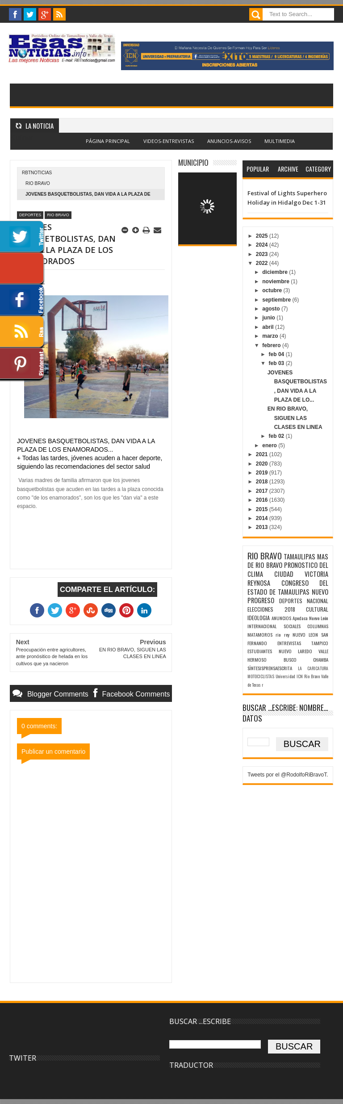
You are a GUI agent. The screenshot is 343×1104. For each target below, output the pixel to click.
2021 (262, 454)
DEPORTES (30, 215)
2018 (262, 482)
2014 (262, 518)
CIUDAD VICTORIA (301, 574)
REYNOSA (258, 583)
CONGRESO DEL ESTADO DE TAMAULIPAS (287, 587)
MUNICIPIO (193, 162)
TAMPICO (319, 642)
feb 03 (277, 363)
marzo (271, 336)
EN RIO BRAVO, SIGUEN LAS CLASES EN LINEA (295, 418)
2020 (262, 464)
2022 (262, 263)
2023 (262, 254)
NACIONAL (317, 600)
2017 (262, 491)
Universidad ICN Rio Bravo (297, 676)
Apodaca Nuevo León (310, 617)
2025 (262, 236)
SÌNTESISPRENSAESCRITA (269, 668)
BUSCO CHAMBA (306, 659)
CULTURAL (317, 609)
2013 (262, 527)
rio (278, 634)
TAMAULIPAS (299, 556)
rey (286, 634)
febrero (272, 345)
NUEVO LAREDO (295, 651)
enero (270, 445)
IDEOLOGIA (258, 617)
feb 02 (277, 436)
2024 (262, 245)
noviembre (276, 281)
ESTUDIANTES (259, 651)
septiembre (277, 300)
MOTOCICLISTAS (260, 676)
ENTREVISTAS (289, 642)
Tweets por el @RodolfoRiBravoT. (287, 775)
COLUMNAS (317, 626)
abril (268, 327)
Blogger (191, 146)
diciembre (275, 272)
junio (269, 318)
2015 (262, 509)
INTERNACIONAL (261, 626)
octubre (272, 290)
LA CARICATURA (313, 668)
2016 (262, 500)
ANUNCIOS (281, 617)
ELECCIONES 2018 (271, 609)
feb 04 (277, 354)
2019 (262, 473)
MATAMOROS (259, 634)
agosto (271, 309)
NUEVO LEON (305, 634)
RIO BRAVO (37, 183)
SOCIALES (292, 626)
